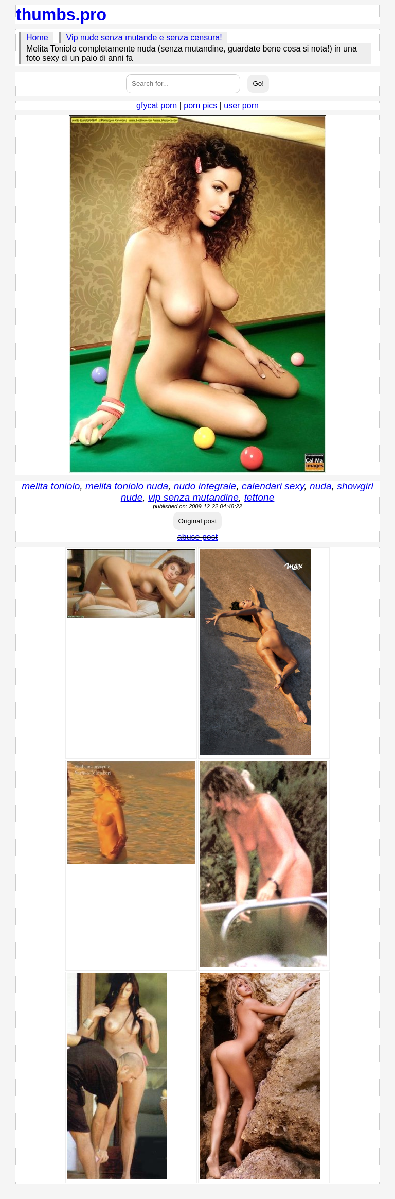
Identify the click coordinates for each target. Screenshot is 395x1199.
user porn (241, 105)
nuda (321, 486)
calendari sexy (273, 486)
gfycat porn (156, 105)
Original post (197, 521)
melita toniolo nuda (126, 486)
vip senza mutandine (193, 497)
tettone (259, 497)
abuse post (197, 537)
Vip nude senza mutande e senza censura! (144, 37)
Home (37, 37)
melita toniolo (51, 486)
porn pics (200, 105)
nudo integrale (205, 486)
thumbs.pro (61, 14)
